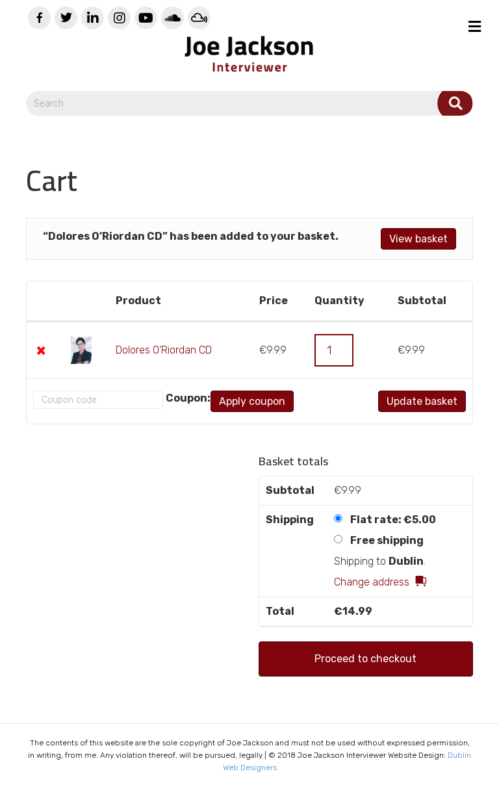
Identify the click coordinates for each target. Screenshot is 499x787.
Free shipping (387, 540)
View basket (418, 239)
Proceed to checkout (365, 658)
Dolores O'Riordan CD (164, 350)
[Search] (249, 103)
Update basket (422, 401)
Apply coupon (252, 401)
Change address (371, 582)
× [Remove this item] (40, 350)
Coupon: (188, 398)
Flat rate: (393, 519)
